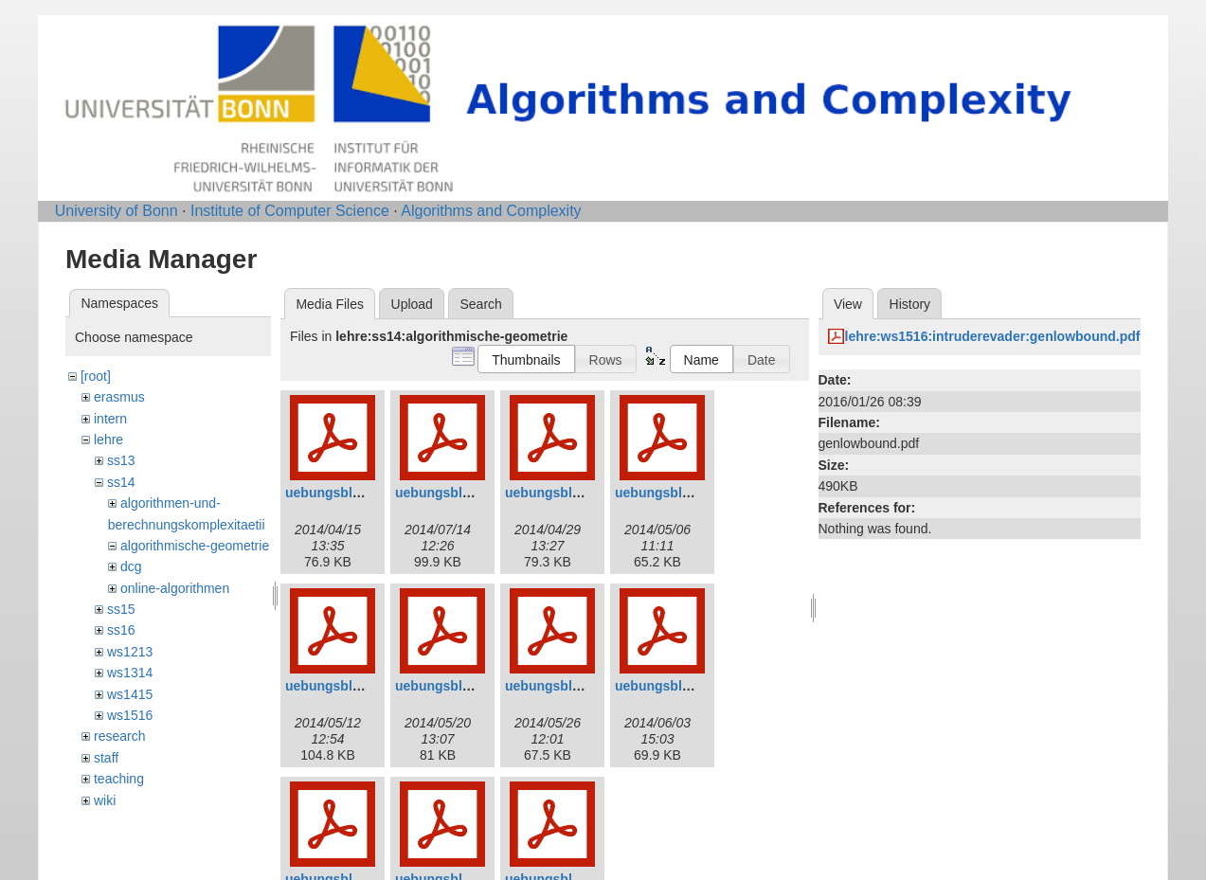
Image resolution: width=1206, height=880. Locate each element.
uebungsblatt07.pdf (566, 685)
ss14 (121, 482)
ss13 (121, 460)
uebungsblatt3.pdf (562, 492)
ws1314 (130, 672)
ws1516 (130, 715)
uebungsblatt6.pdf (452, 685)
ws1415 (130, 694)
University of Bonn (116, 211)
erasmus (119, 396)
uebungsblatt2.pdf (452, 492)
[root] (96, 376)
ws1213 (130, 651)
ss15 (121, 609)
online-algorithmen (174, 588)
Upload (412, 304)
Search (480, 304)
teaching (119, 778)
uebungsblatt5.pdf (342, 685)
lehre (108, 439)
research (119, 736)
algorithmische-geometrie (194, 545)
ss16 (121, 630)
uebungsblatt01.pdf (346, 492)
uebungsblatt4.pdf (672, 492)
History (910, 304)
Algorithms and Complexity (491, 211)
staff (106, 757)
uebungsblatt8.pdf (672, 685)
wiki (105, 800)
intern (110, 418)
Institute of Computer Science (289, 211)
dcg (131, 566)
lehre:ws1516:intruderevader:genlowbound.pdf (993, 336)
